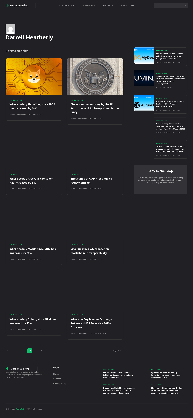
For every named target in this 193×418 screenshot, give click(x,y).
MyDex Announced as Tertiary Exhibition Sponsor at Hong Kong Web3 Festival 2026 (170, 58)
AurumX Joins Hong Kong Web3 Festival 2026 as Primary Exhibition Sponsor (169, 107)
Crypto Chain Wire (163, 65)
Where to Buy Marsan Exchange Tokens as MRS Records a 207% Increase (94, 326)
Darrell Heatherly (18, 116)
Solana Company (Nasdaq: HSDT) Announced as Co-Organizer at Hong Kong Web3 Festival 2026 (169, 156)
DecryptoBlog (21, 412)
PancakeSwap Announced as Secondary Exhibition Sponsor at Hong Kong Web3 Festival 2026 (170, 131)
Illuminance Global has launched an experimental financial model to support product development (169, 83)
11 (36, 354)
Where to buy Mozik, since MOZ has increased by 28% (32, 253)
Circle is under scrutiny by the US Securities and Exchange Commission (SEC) (95, 110)
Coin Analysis (16, 101)
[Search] (185, 5)
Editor (158, 90)
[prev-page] (8, 354)
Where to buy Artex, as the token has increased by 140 (34, 183)
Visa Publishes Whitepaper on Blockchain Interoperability (92, 253)
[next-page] (41, 354)
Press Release (162, 51)
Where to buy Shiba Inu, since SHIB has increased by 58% (31, 108)
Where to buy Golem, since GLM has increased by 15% (32, 324)
